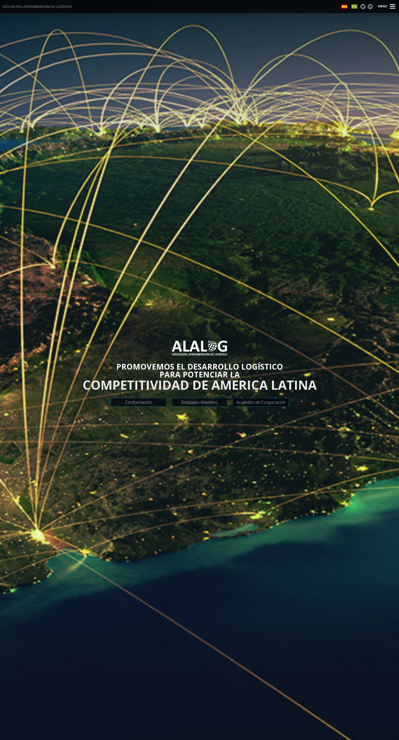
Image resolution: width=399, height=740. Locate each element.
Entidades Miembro (199, 402)
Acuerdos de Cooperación (260, 402)
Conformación (138, 402)
